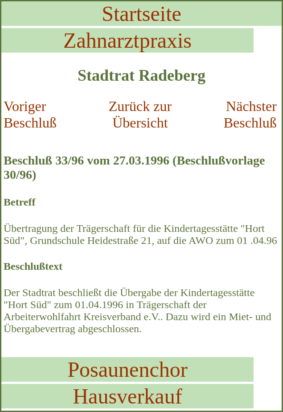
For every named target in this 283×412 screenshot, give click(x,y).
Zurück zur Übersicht (140, 114)
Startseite (141, 13)
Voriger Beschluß (30, 114)
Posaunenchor (127, 369)
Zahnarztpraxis (127, 40)
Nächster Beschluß (250, 114)
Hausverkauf (127, 396)
